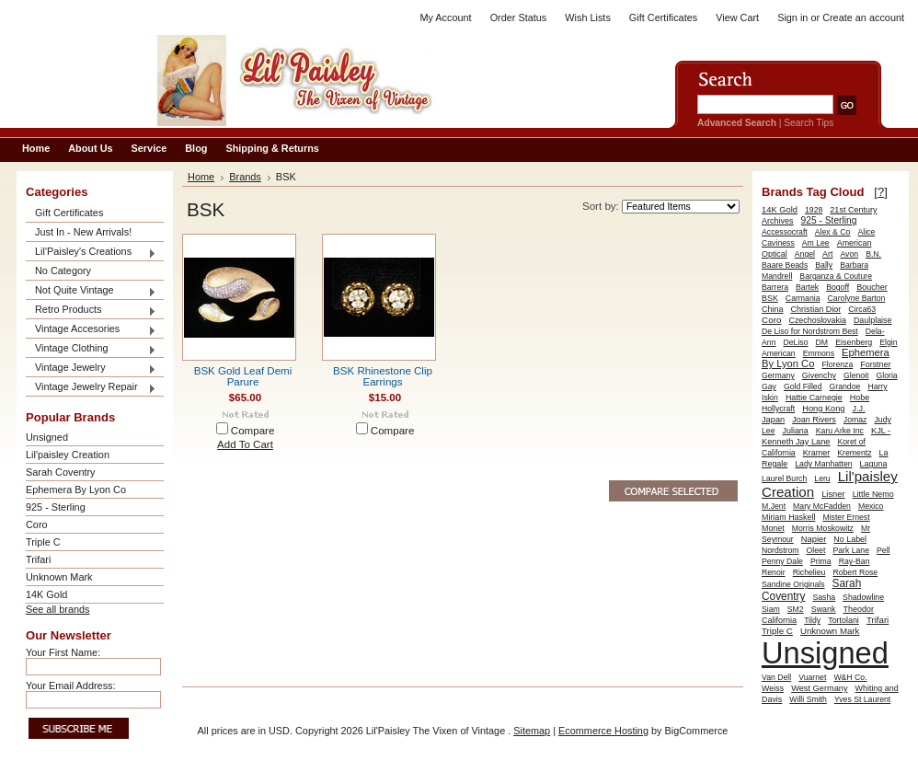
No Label (849, 539)
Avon (849, 254)
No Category (63, 270)
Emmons (818, 353)
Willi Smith (808, 699)
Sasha (823, 597)
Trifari (38, 559)
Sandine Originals (793, 584)
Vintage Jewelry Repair (91, 388)
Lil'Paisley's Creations (91, 252)
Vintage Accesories (91, 330)
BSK (770, 298)
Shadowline (863, 597)
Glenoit (856, 375)
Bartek (807, 287)
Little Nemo (873, 494)
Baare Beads (785, 265)
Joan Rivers (814, 419)
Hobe (859, 397)
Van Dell (776, 677)
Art (827, 254)
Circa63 (862, 309)
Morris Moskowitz (823, 528)
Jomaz (855, 419)
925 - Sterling (56, 507)
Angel (805, 254)
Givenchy (819, 375)
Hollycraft (778, 408)
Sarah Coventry (61, 472)
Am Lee (816, 243)
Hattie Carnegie (814, 397)
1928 (813, 209)
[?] (881, 192)
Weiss (773, 688)
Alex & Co (833, 231)
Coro (37, 524)
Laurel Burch (784, 478)
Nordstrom (780, 550)
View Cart (737, 17)
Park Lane (850, 550)
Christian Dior (816, 309)
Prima (821, 561)
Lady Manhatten (823, 463)
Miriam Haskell (788, 517)
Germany (778, 375)
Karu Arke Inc (840, 430)
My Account (445, 17)
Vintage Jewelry (91, 368)
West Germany (819, 688)
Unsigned (47, 437)
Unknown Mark (59, 576)
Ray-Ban (854, 561)
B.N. (873, 254)
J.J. (859, 408)
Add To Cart (245, 444)
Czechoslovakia (816, 320)
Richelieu (809, 572)
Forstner (875, 364)
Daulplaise (873, 320)
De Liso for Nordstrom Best (810, 331)
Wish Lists (588, 17)
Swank (823, 609)
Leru (822, 478)
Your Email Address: (71, 685)
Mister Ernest (845, 517)
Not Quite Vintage (91, 291)
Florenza (837, 364)
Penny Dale (782, 561)
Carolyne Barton (857, 298)
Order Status (518, 17)
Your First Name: (63, 652)
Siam (771, 609)
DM (822, 342)
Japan (773, 419)
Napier (814, 539)
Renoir (774, 572)
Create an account (863, 17)
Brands (245, 176)
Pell (883, 550)
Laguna (874, 463)
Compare (253, 430)
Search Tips (808, 123)
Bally (823, 265)
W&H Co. (849, 677)
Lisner (832, 494)
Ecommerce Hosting (603, 730)
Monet (773, 528)
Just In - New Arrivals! (83, 231)
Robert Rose (855, 572)
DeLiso (796, 342)
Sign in (792, 17)
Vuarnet (812, 677)
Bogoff (837, 287)
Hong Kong (823, 408)
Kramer (817, 452)
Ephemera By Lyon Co (76, 489)
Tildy (812, 620)
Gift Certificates (663, 17)
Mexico (871, 506)
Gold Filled (803, 386)
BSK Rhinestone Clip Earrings (382, 376)
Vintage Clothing (91, 349)
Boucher (872, 287)
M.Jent (774, 506)
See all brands (58, 609)
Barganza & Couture (835, 276)
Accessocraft (785, 231)
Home (201, 176)
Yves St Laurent (862, 699)
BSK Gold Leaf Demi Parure (243, 376)
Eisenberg (853, 342)
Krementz (854, 452)
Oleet (816, 550)
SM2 (795, 609)
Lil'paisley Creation (67, 454)
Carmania (803, 298)
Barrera (775, 287)
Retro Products (91, 310)
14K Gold (46, 594)
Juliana (796, 430)
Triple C (43, 541)
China (773, 309)
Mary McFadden (822, 506)
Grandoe (845, 386)
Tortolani (843, 620)
